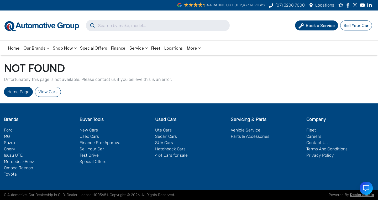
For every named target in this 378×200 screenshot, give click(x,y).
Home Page (18, 91)
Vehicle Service (245, 130)
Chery (9, 148)
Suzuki (10, 142)
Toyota (10, 174)
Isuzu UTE (13, 155)
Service (139, 48)
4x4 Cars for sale (171, 155)
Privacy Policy (320, 155)
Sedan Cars (166, 136)
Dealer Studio (362, 195)
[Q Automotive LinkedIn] (370, 5)
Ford (8, 130)
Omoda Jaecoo (18, 167)
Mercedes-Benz (19, 161)
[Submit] (92, 25)
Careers (313, 136)
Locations (324, 5)
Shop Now (65, 48)
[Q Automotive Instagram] (356, 5)
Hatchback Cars (170, 148)
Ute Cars (163, 130)
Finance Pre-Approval (101, 142)
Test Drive (89, 155)
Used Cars (89, 136)
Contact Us (317, 142)
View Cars (47, 91)
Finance (118, 48)
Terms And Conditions (327, 148)
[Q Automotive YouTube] (363, 5)
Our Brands (37, 48)
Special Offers (93, 48)
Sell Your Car (92, 148)
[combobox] (158, 25)
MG (7, 136)
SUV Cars (164, 142)
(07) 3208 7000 (290, 5)
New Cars (89, 130)
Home (13, 48)
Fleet (155, 48)
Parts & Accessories (250, 136)
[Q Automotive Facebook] (349, 5)
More (194, 48)
